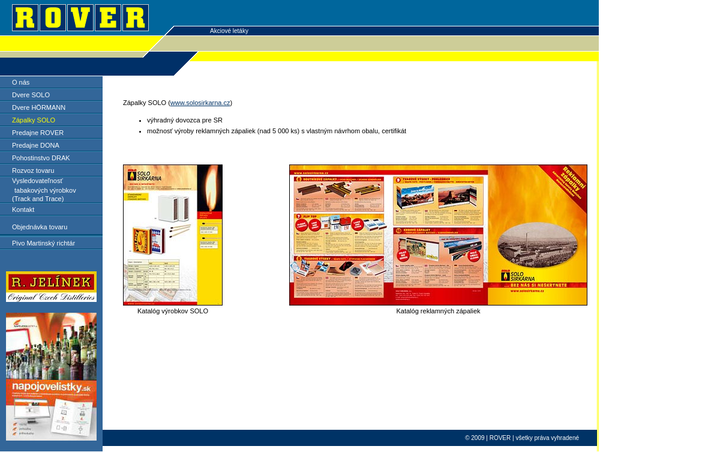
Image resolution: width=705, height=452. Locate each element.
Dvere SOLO (31, 94)
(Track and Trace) (38, 198)
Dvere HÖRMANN (38, 107)
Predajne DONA (35, 145)
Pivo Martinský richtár (43, 243)
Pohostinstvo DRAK (41, 157)
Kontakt (23, 209)
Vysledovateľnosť (37, 180)
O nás (20, 82)
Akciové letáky (229, 31)
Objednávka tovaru (39, 227)
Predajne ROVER (38, 132)
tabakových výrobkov (45, 190)
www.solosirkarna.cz (200, 102)
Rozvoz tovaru (33, 170)
